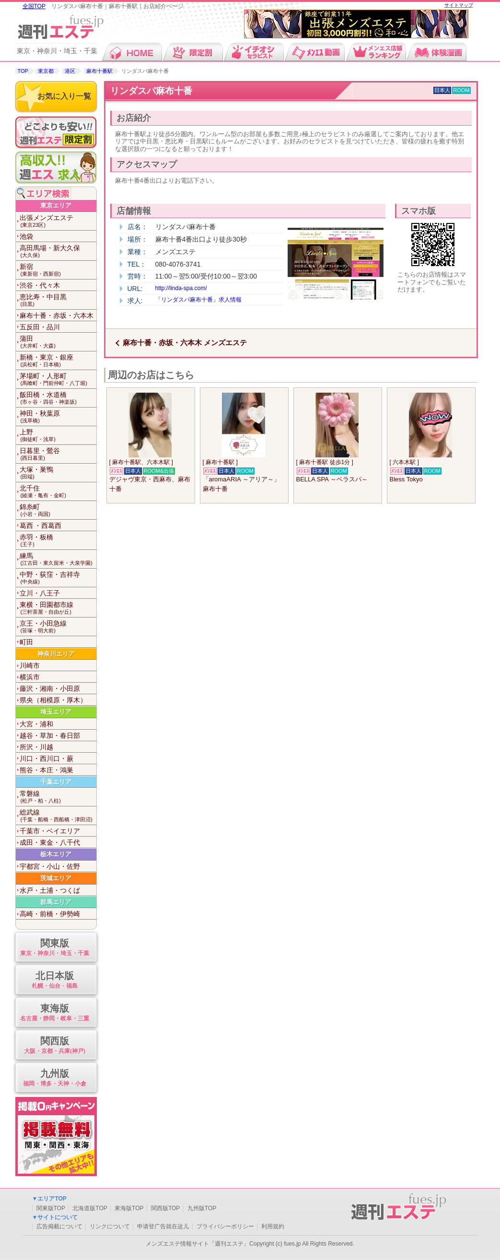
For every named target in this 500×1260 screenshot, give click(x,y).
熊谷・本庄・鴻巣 (46, 770)
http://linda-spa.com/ (181, 288)
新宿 (58, 270)
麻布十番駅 (99, 71)
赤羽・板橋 (58, 540)
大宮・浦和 (36, 724)
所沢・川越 (36, 747)
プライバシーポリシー (225, 1226)
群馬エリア (55, 902)
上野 (58, 435)
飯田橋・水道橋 (58, 398)
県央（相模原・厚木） (53, 700)
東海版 (55, 1013)
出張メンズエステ (58, 221)
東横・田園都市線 (58, 608)
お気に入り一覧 (64, 96)
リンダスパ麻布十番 (151, 91)
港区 (70, 71)
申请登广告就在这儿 (163, 1226)
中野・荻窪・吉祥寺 (58, 578)
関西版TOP (165, 1208)
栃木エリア (55, 854)
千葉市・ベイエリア (50, 831)
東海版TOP (129, 1208)
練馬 (58, 559)
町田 (26, 642)
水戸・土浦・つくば (50, 890)
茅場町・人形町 (58, 379)
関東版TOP (50, 1208)
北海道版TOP (89, 1208)
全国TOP (34, 6)
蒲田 (58, 342)
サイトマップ (458, 5)
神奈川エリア (56, 653)
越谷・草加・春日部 (50, 735)
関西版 (55, 1045)
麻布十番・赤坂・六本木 (56, 315)
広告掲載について (59, 1226)
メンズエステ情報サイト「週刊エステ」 (197, 1243)
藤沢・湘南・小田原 (50, 688)
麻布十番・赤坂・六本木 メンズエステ (185, 342)
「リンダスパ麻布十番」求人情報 (198, 299)
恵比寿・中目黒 (58, 300)
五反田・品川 (40, 327)
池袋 (26, 236)
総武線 (58, 815)
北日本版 (55, 980)
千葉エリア (55, 781)
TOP (23, 71)
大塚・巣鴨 (58, 473)
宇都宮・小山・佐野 (50, 866)
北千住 (58, 491)
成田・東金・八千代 (50, 842)
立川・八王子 (40, 593)
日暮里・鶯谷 (58, 454)
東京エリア (55, 205)
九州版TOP (201, 1208)
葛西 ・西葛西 (41, 525)
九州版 (55, 1078)
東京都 (46, 71)
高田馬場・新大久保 (58, 251)
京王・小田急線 (58, 626)
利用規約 (272, 1226)
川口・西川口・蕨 (46, 758)
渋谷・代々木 (40, 285)
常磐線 (58, 797)
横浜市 (30, 677)
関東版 (55, 947)
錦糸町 (58, 510)
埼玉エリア (55, 711)
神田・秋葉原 (58, 416)
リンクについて (110, 1226)
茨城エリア (55, 878)
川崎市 (30, 665)
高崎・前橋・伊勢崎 (50, 914)
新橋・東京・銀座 (58, 360)
